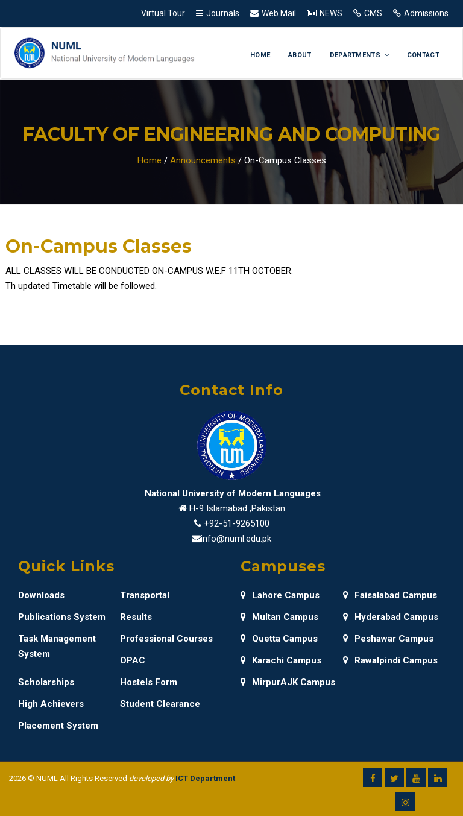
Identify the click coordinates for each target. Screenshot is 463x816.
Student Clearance (160, 703)
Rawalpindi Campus (390, 660)
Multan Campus (279, 617)
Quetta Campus (279, 638)
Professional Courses (166, 638)
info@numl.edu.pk (236, 538)
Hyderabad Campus (390, 617)
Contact (423, 55)
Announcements (203, 160)
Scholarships (46, 682)
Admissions (426, 13)
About (300, 55)
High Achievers (51, 703)
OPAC (132, 660)
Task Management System (57, 646)
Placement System (58, 725)
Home (260, 55)
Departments (359, 55)
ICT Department (205, 778)
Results (136, 617)
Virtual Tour (163, 13)
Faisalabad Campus (390, 595)
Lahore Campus (280, 595)
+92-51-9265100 (236, 523)
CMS (373, 13)
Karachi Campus (281, 660)
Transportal (144, 595)
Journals (222, 13)
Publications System (62, 617)
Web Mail (279, 13)
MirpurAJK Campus (288, 682)
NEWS (331, 13)
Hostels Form (148, 682)
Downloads (41, 595)
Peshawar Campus (388, 638)
